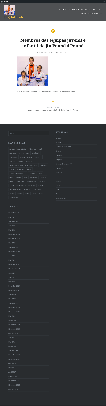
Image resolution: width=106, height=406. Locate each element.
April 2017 (12, 372)
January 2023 (13, 247)
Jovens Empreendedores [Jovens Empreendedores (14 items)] (18, 173)
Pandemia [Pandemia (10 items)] (33, 177)
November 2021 (14, 269)
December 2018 (14, 325)
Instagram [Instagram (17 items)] (20, 169)
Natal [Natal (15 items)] (25, 177)
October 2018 (13, 333)
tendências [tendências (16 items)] (37, 189)
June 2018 (12, 337)
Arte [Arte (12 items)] (27, 153)
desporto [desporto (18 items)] (29, 161)
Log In (6, 1)
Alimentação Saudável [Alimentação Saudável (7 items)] (36, 149)
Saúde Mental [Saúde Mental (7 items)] (21, 185)
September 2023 (14, 238)
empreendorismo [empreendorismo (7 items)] (31, 165)
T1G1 (46, 52)
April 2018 (12, 346)
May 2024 (12, 230)
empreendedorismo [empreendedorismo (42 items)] (16, 165)
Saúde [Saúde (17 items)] (12, 185)
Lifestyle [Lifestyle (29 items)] (32, 173)
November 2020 (14, 290)
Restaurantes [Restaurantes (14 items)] (31, 181)
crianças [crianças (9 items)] (12, 161)
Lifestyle (97, 10)
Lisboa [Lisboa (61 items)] (40, 173)
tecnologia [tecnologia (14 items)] (27, 189)
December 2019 (14, 307)
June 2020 (12, 294)
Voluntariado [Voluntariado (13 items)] (14, 198)
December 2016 (14, 381)
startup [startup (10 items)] (40, 185)
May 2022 (12, 260)
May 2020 (12, 299)
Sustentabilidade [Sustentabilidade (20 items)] (15, 189)
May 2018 (12, 342)
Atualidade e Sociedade (80, 10)
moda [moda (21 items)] (11, 177)
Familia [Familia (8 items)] (12, 169)
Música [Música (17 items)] (18, 177)
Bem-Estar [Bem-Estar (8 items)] (13, 157)
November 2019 (14, 312)
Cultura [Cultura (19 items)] (20, 161)
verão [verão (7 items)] (34, 193)
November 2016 (14, 385)
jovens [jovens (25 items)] (29, 169)
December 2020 (14, 286)
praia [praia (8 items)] (11, 181)
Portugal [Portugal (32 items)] (43, 177)
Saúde (58, 185)
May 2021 (12, 282)
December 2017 (14, 355)
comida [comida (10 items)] (29, 157)
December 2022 (14, 251)
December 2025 (14, 213)
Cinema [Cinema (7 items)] (22, 157)
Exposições (59, 168)
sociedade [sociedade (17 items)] (31, 185)
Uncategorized (61, 198)
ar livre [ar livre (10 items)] (21, 153)
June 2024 (12, 226)
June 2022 (12, 256)
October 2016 (13, 389)
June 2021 (12, 277)
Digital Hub (13, 17)
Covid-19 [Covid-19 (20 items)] (38, 157)
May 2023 (12, 243)
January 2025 (13, 221)
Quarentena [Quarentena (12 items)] (20, 181)
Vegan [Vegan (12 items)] (27, 193)
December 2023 (14, 234)
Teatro (58, 190)
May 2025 (12, 217)
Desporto (59, 159)
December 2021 (14, 264)
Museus (58, 177)
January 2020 (13, 303)
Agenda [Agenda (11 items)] (12, 149)
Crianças (59, 155)
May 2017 (12, 368)
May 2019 (12, 316)
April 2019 (12, 320)
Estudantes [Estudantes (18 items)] (43, 165)
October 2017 (13, 363)
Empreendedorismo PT (91, 14)
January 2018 (13, 350)
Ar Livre (58, 142)
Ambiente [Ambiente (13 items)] (13, 153)
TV (57, 194)
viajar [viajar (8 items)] (41, 193)
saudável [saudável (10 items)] (42, 181)
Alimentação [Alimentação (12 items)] (21, 149)
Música (58, 181)
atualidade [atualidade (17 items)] (35, 153)
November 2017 (14, 359)
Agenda (62, 10)
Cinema (58, 151)
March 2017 (12, 376)
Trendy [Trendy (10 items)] (12, 193)
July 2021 (11, 273)
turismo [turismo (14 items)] (19, 193)
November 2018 (14, 329)
